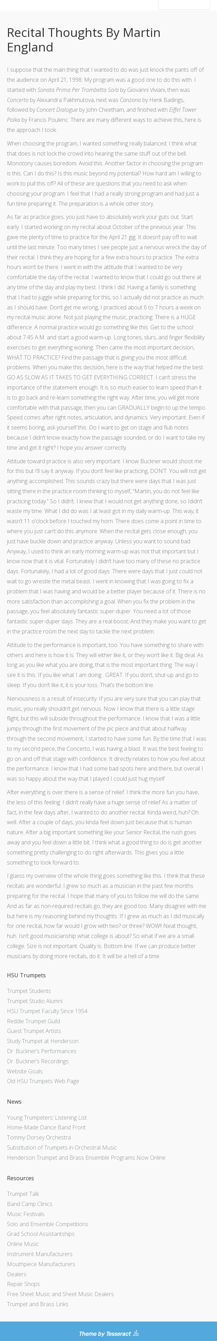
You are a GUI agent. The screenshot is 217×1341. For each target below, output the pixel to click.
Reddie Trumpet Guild (33, 1021)
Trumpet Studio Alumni (34, 1001)
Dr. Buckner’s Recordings (38, 1061)
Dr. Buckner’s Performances (41, 1051)
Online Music (23, 1244)
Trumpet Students (29, 991)
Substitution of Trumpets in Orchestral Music (62, 1147)
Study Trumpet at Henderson (42, 1041)
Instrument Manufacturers (40, 1254)
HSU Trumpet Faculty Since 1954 (47, 1011)
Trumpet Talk (23, 1194)
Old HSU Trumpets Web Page (43, 1081)
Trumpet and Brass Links (37, 1304)
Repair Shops (23, 1284)
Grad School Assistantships (41, 1234)
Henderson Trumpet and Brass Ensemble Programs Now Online (86, 1157)
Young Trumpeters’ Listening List (47, 1117)
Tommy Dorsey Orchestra (39, 1137)
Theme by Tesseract (104, 1334)
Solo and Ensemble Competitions (47, 1224)
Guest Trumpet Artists (34, 1031)
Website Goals (25, 1071)
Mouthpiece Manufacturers (41, 1264)
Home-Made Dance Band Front (46, 1127)
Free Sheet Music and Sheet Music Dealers (60, 1294)
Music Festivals (25, 1214)
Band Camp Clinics (29, 1204)
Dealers (16, 1274)
